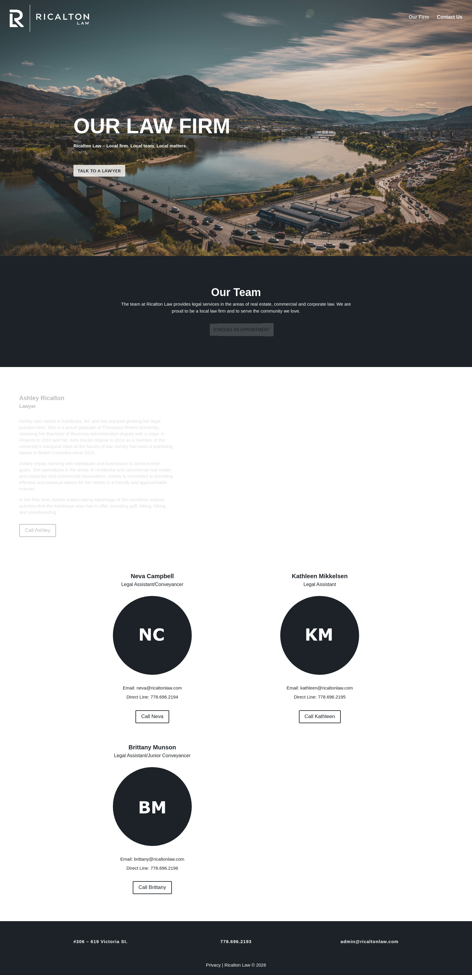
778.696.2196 (164, 868)
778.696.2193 (236, 941)
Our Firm (419, 17)
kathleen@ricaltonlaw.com (326, 687)
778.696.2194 (164, 696)
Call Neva (152, 716)
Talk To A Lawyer (139, 170)
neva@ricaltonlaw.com (159, 687)
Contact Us (449, 17)
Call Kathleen (320, 716)
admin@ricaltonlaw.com (369, 941)
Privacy (213, 964)
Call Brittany (152, 887)
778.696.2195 (332, 696)
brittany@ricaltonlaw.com (159, 859)
